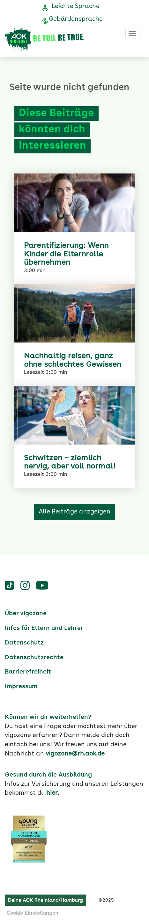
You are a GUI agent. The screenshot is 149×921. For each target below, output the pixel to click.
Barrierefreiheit (28, 672)
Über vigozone (26, 613)
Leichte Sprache (76, 6)
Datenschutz (24, 643)
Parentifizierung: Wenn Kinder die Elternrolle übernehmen (66, 254)
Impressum (21, 686)
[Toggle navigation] (132, 33)
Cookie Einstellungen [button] (32, 913)
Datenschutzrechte (34, 657)
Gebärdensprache (76, 19)
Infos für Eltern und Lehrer (44, 628)
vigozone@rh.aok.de (75, 754)
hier (52, 793)
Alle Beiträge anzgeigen (74, 512)
